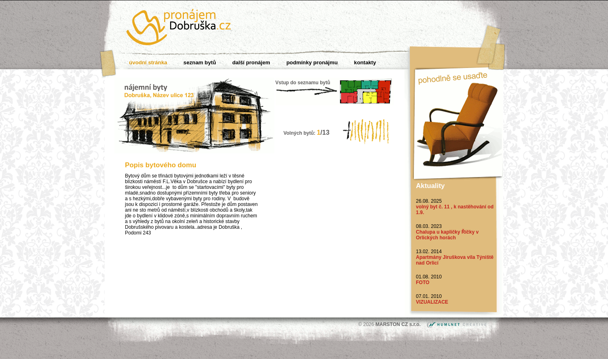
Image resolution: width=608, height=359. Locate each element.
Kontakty (365, 62)
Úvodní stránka (148, 62)
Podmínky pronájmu (312, 62)
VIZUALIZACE (432, 302)
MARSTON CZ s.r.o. (399, 324)
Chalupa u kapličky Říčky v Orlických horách (447, 235)
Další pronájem (251, 62)
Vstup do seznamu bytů (303, 82)
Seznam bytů (200, 62)
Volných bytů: (307, 133)
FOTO (422, 282)
